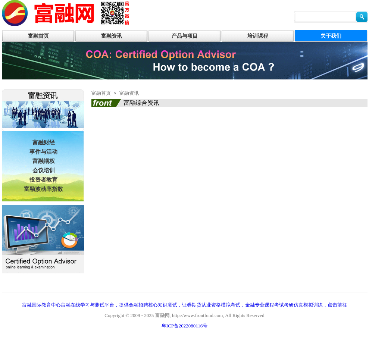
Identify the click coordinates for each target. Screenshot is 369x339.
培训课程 (257, 36)
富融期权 (43, 161)
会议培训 (43, 170)
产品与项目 (185, 36)
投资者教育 (43, 180)
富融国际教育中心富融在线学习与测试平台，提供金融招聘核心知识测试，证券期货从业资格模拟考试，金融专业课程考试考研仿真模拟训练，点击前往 (184, 305)
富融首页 (38, 36)
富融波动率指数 (43, 189)
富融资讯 (111, 36)
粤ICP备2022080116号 (185, 326)
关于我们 (330, 36)
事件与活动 (43, 152)
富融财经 (43, 142)
